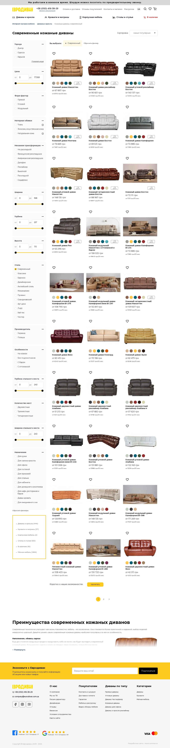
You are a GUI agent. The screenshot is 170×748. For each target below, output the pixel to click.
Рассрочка (129, 9)
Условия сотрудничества (60, 714)
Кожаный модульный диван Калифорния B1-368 (139, 514)
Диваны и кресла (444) (28, 523)
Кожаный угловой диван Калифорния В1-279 (64, 302)
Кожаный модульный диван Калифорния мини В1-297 (102, 302)
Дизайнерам (55, 703)
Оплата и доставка (71, 9)
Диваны (140, 692)
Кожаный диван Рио (62, 245)
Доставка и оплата (87, 695)
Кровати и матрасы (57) (28, 529)
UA (139, 9)
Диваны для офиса (113, 707)
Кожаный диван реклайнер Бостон (102, 88)
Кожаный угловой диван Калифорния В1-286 (100, 568)
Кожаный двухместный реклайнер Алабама (100, 407)
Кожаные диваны (112, 703)
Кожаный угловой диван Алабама (137, 461)
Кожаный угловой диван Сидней (64, 514)
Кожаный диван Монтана (64, 141)
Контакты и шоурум (87, 692)
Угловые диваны (112, 695)
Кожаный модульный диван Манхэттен (102, 514)
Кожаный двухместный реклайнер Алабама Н (137, 407)
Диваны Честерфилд (114, 699)
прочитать (95, 584)
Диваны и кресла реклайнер (117, 710)
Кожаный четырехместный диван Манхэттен (138, 302)
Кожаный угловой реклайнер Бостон (140, 88)
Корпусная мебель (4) (27, 535)
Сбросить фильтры (20, 510)
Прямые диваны (111, 692)
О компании (55, 692)
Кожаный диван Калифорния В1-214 (139, 246)
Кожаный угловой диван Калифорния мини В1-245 (64, 461)
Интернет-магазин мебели (23, 24)
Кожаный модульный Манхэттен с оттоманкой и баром (101, 247)
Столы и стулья (123, 17)
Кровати (140, 695)
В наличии (151, 17)
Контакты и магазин (113, 9)
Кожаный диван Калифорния (139, 141)
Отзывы (53, 707)
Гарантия (83, 699)
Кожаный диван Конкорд (101, 355)
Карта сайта (55, 718)
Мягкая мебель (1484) (27, 552)
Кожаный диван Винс (62, 355)
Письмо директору (57, 699)
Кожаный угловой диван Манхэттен (64, 193)
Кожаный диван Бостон (100, 141)
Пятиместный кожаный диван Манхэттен (66, 568)
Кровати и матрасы (57, 17)
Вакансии (54, 710)
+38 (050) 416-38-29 (47, 9)
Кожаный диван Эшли (136, 355)
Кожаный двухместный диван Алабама (66, 407)
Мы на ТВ (53, 695)
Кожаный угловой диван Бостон (100, 461)
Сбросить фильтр (91, 43)
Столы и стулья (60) (27, 541)
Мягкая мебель (143, 699)
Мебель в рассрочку (87, 703)
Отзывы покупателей (92, 9)
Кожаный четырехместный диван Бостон (102, 193)
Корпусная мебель (91, 17)
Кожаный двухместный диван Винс (140, 568)
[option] (67, 70)
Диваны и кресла (23, 17)
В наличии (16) (24, 546)
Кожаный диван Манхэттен (65, 87)
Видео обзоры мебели (88, 707)
